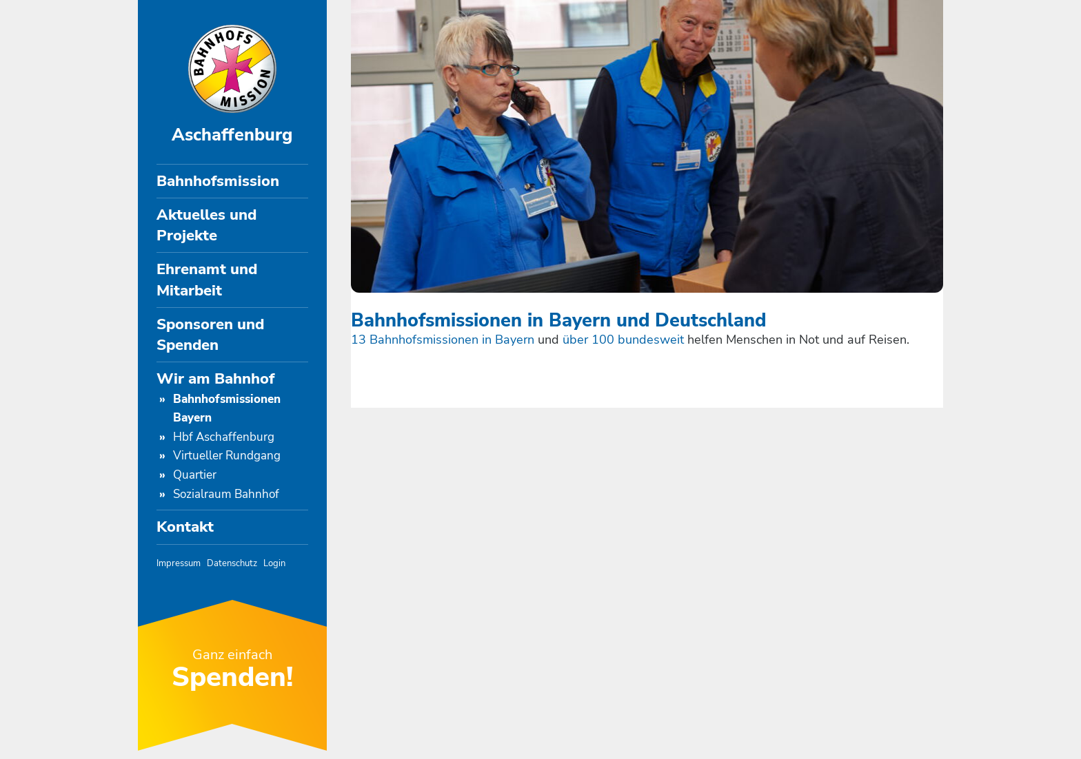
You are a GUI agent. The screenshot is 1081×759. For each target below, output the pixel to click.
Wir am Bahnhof (215, 378)
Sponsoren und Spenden (210, 334)
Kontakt (185, 527)
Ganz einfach (232, 669)
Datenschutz (232, 563)
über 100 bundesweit (625, 339)
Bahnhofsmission (217, 181)
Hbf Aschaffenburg (223, 437)
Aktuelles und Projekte (206, 225)
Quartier (194, 475)
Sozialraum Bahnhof (226, 494)
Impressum (178, 563)
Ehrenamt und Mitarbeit (206, 279)
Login (274, 563)
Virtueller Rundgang (227, 456)
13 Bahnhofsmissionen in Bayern (442, 339)
